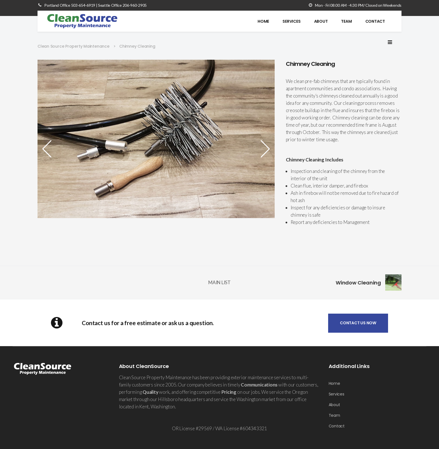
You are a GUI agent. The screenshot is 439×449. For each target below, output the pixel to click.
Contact (337, 426)
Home (334, 383)
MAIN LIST (219, 282)
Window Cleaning (358, 282)
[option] (156, 139)
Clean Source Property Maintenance (73, 46)
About (334, 405)
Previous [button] (49, 149)
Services (336, 394)
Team (334, 415)
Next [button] (263, 149)
